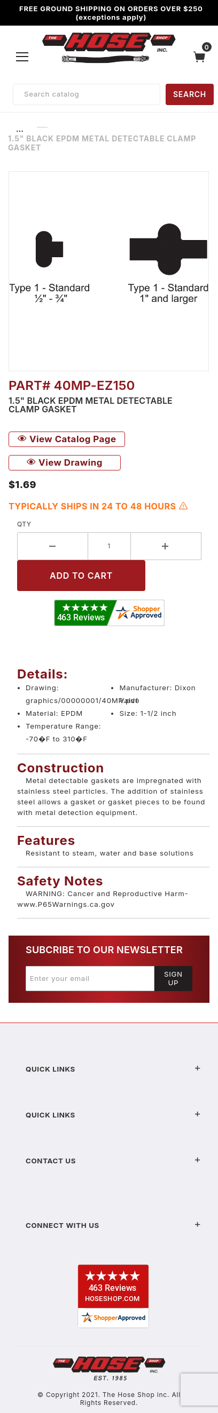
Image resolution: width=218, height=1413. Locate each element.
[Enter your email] (90, 978)
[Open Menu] (22, 56)
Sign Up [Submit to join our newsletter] (173, 978)
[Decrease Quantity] (52, 546)
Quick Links (113, 1069)
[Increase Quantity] (166, 546)
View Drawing (65, 462)
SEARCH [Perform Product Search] (189, 94)
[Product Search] (86, 94)
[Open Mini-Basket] (202, 57)
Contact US (113, 1160)
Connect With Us (113, 1225)
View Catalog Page (67, 439)
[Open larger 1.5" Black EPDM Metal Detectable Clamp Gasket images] (109, 271)
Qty (24, 524)
